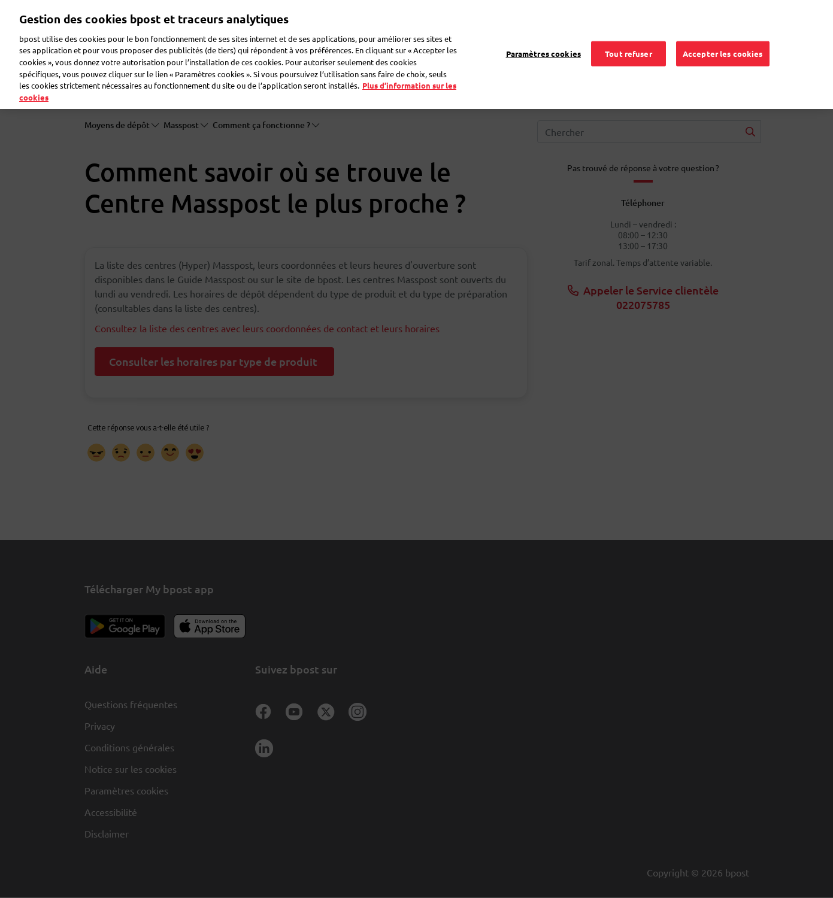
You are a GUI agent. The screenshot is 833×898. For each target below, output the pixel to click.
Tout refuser (628, 36)
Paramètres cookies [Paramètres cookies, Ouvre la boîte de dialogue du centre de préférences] (543, 36)
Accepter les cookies (723, 36)
